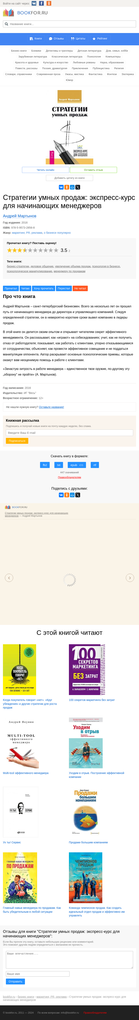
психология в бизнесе (106, 266)
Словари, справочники (18, 74)
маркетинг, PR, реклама (27, 232)
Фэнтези (112, 74)
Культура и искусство (55, 62)
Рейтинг (102, 38)
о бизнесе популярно (57, 232)
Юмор (69, 80)
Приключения (80, 68)
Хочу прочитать (43, 288)
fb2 (45, 465)
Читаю (25, 288)
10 (56, 250)
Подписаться (17, 440)
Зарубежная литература (32, 56)
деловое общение (42, 266)
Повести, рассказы (26, 68)
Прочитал (11, 288)
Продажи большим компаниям (88, 842)
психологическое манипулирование (29, 271)
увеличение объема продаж (73, 266)
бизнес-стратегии (18, 266)
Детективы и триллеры (59, 50)
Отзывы (59, 38)
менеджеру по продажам (69, 271)
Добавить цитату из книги (69, 177)
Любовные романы (84, 62)
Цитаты (80, 38)
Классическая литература (67, 56)
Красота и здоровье (26, 62)
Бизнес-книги (19, 50)
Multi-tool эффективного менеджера (25, 773)
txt (58, 465)
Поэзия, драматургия (54, 68)
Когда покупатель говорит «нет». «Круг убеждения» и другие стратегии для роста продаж (30, 703)
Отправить (15, 981)
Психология (94, 56)
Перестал (64, 288)
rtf (94, 465)
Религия (119, 68)
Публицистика (101, 68)
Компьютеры (113, 56)
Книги (38, 38)
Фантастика (95, 74)
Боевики (36, 50)
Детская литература (89, 50)
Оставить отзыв (93, 169)
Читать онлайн (45, 169)
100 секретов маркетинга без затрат (92, 699)
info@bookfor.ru (70, 1012)
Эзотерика (128, 74)
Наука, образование (112, 62)
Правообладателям (95, 1012)
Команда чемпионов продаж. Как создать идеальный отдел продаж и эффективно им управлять (97, 911)
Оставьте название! (51, 407)
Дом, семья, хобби (117, 50)
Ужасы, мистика (74, 74)
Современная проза (48, 74)
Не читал (80, 288)
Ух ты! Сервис (12, 842)
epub (76, 465)
